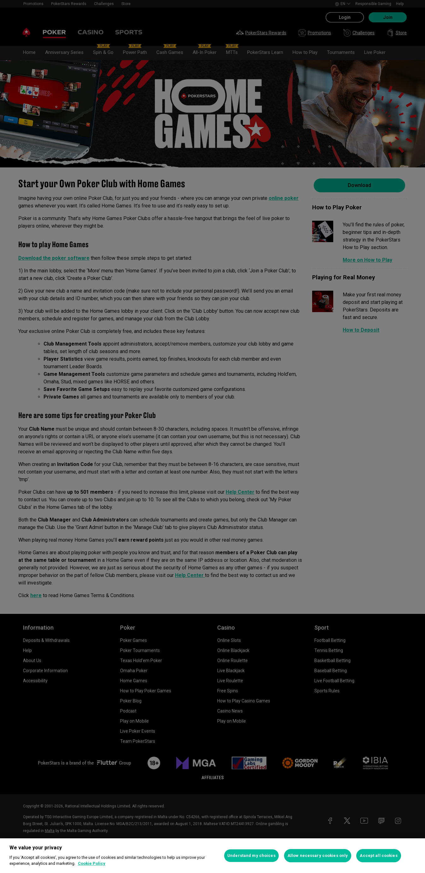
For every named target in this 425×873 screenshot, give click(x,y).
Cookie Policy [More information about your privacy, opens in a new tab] (91, 863)
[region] (212, 855)
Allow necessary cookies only (318, 855)
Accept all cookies (378, 855)
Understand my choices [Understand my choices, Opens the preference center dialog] (251, 855)
